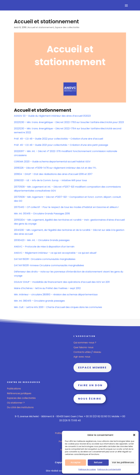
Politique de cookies (87, 469)
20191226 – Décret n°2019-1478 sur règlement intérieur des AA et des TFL (55, 167)
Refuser (98, 462)
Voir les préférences (123, 462)
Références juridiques (19, 393)
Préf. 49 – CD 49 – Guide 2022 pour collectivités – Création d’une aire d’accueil (58, 138)
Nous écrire (89, 398)
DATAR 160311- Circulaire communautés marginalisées (44, 259)
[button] (134, 434)
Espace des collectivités (67, 27)
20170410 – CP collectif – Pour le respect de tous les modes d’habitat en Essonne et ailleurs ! (66, 207)
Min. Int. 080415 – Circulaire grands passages (39, 300)
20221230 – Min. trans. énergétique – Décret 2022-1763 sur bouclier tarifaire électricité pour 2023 (69, 122)
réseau (97, 352)
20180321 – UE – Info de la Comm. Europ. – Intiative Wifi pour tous (50, 180)
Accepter (76, 462)
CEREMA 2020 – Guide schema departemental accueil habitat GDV (52, 161)
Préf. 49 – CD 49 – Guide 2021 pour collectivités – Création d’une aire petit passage (61, 145)
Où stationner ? (16, 402)
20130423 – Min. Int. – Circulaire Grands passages (42, 240)
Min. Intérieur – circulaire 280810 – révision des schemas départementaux (56, 294)
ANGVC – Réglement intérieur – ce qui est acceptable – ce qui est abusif (55, 253)
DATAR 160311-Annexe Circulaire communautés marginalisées (49, 265)
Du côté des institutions (20, 407)
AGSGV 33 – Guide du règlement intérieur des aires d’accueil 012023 (52, 116)
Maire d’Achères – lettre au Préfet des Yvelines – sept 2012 (47, 288)
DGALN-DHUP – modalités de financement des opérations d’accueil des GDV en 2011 (62, 282)
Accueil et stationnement (41, 27)
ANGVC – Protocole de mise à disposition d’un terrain (44, 246)
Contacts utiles (82, 352)
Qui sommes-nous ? (84, 342)
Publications (14, 388)
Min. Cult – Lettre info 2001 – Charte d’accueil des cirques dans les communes (58, 307)
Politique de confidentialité (109, 469)
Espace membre (92, 367)
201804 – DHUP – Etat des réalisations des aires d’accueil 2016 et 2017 (53, 174)
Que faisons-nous (83, 347)
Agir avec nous (81, 356)
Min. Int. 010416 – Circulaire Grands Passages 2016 (42, 213)
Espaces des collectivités (21, 398)
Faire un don (90, 385)
